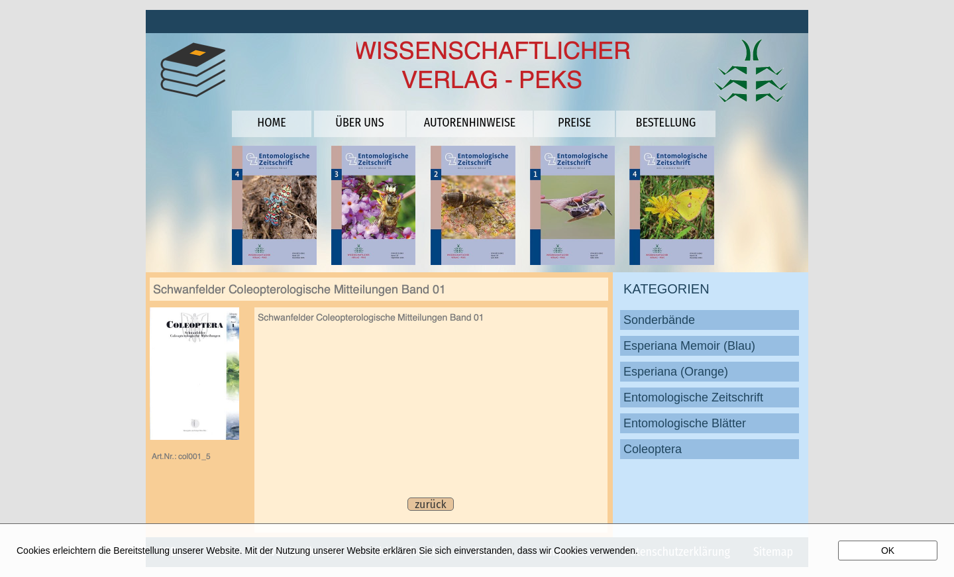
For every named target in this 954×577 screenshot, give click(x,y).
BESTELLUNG (666, 122)
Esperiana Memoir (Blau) (689, 345)
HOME (271, 122)
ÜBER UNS (359, 122)
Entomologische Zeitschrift (693, 397)
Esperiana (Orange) (675, 371)
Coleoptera (652, 449)
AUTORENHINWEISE (470, 122)
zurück (430, 504)
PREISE (574, 122)
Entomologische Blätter (684, 423)
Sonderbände (659, 320)
